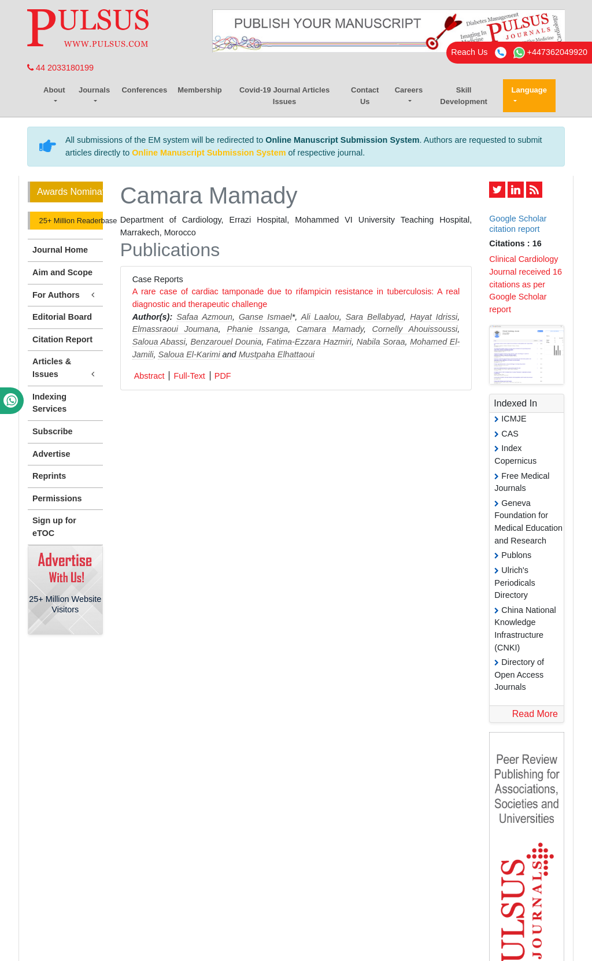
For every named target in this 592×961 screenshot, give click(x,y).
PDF (222, 375)
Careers (409, 90)
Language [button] (529, 90)
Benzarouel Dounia (225, 341)
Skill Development (463, 96)
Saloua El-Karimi (189, 354)
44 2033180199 (60, 67)
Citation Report (62, 339)
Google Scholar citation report (517, 223)
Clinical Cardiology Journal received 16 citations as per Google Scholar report (525, 283)
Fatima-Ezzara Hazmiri (309, 341)
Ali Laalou (320, 316)
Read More (535, 714)
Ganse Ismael (265, 316)
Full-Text (189, 375)
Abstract (149, 375)
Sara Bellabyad (375, 316)
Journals (94, 90)
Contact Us (365, 96)
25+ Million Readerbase (70, 220)
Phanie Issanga (257, 329)
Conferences (144, 90)
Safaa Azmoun (204, 316)
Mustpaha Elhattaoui (276, 354)
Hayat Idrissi (433, 316)
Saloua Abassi (159, 341)
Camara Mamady (330, 329)
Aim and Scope (62, 272)
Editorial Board (62, 316)
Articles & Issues (65, 368)
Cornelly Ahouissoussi (415, 329)
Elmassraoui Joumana (175, 329)
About (54, 90)
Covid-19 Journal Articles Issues (284, 96)
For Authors (65, 295)
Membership (199, 90)
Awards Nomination (70, 192)
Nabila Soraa (381, 341)
